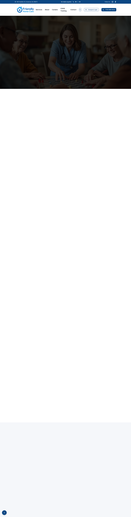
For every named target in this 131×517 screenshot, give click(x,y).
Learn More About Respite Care (104, 133)
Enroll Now (21, 463)
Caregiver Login (91, 9)
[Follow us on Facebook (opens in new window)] (115, 2)
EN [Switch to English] (76, 2)
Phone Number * (75, 509)
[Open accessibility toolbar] (4, 512)
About (47, 10)
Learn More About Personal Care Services (26, 133)
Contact (73, 10)
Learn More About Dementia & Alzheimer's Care (78, 139)
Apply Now (55, 393)
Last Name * (96, 501)
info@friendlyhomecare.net (28, 506)
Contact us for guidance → (65, 195)
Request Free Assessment (28, 63)
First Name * (74, 501)
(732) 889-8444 (109, 9)
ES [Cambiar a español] (80, 2)
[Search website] (80, 9)
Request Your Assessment (26, 317)
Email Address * (97, 509)
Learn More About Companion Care (52, 135)
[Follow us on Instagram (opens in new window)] (112, 2)
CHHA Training (63, 10)
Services (39, 10)
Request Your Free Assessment (65, 150)
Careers (55, 10)
